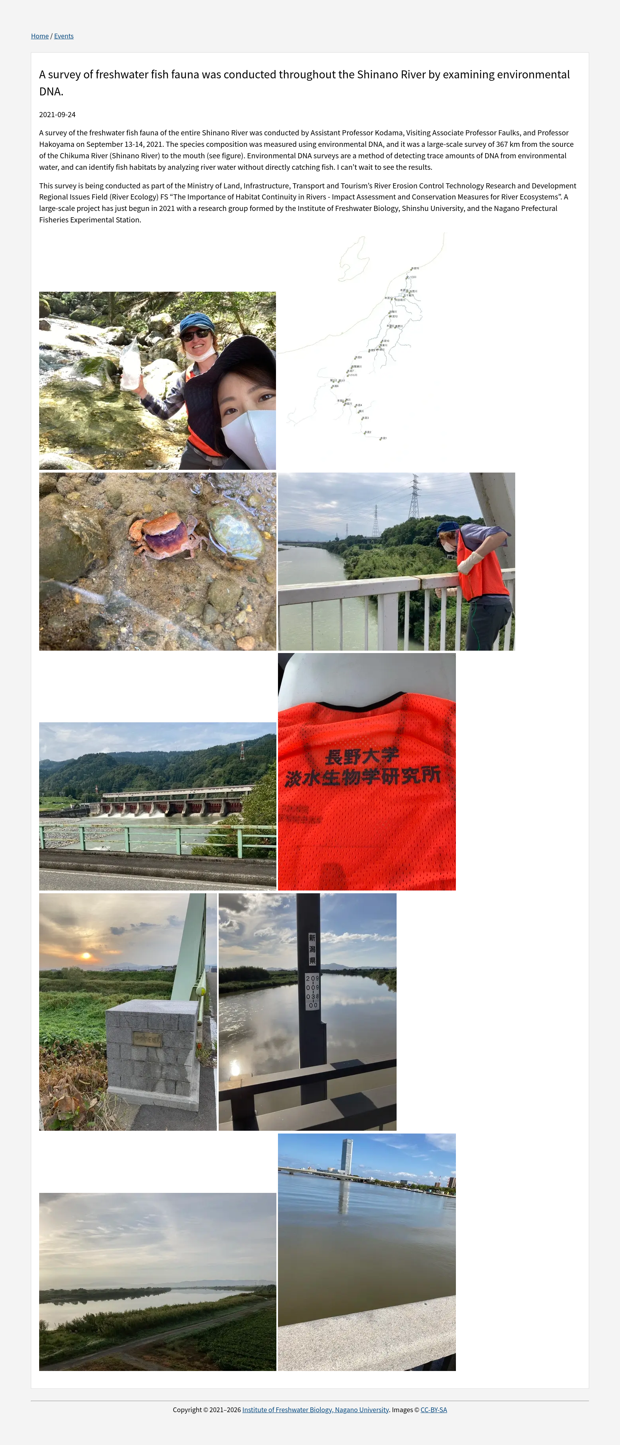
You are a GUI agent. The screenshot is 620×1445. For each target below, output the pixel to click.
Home (40, 35)
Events (64, 35)
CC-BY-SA (434, 1409)
